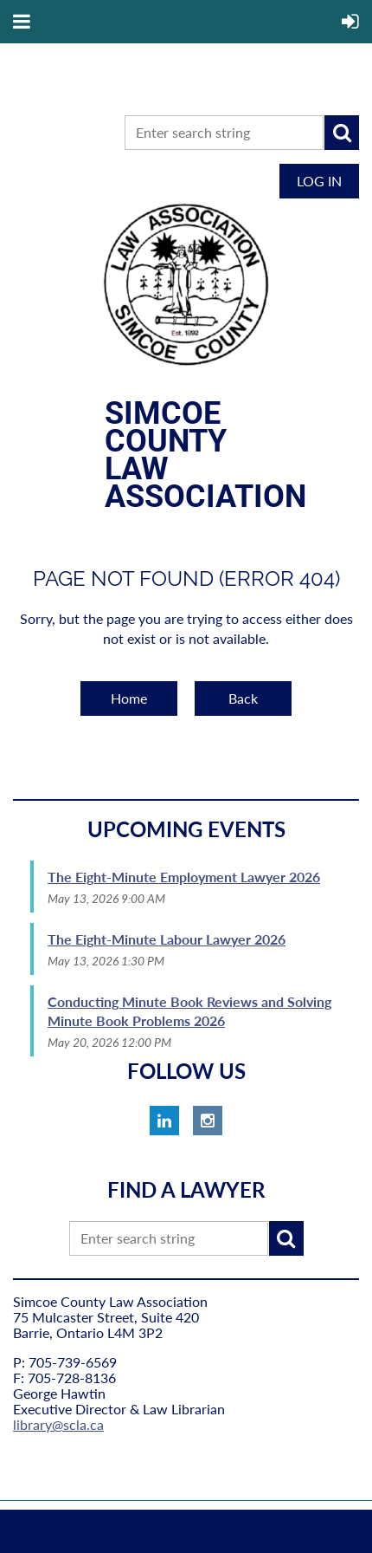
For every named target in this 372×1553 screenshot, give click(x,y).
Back (243, 698)
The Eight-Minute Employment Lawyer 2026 (184, 876)
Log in (319, 180)
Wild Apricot (182, 1531)
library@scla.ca (58, 1424)
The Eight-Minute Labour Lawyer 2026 (166, 939)
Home (129, 698)
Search (341, 132)
